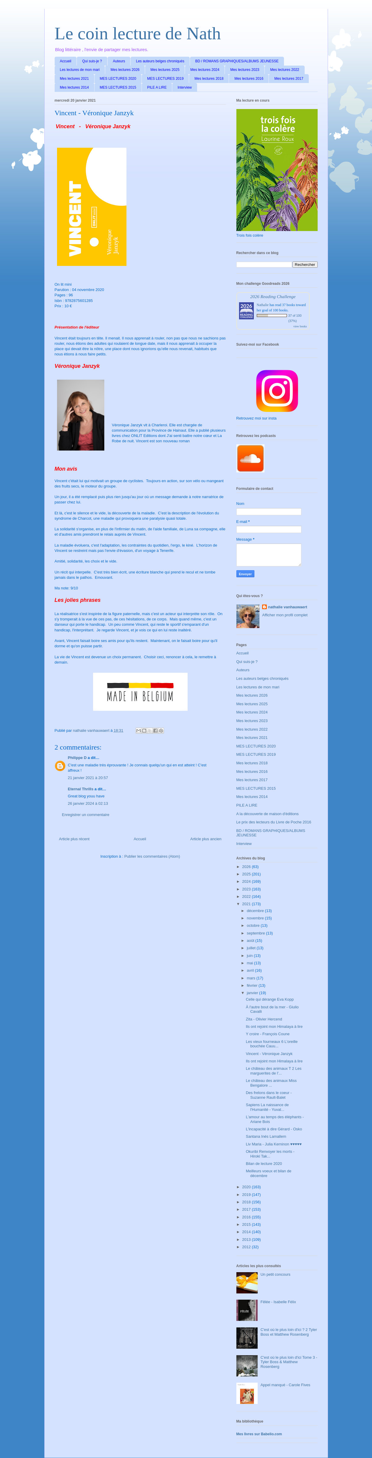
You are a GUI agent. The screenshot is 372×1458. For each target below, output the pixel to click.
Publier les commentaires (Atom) (152, 856)
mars (251, 978)
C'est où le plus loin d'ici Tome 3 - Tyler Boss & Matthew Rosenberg (289, 1362)
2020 (247, 1187)
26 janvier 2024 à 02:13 (88, 803)
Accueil (66, 61)
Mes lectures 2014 (74, 87)
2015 (247, 1224)
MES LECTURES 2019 (165, 79)
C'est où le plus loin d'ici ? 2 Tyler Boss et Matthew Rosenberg (289, 1332)
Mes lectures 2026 (125, 70)
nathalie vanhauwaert (287, 607)
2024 (247, 881)
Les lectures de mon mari (80, 70)
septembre (256, 933)
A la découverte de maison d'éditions (267, 814)
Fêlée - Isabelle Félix (278, 1302)
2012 (247, 1247)
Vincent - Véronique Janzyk (269, 1053)
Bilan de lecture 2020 (264, 1163)
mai (250, 963)
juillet (251, 948)
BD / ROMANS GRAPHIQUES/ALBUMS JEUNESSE (237, 61)
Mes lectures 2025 (164, 70)
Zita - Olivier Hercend (264, 1019)
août (251, 940)
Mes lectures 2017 (288, 79)
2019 (247, 1194)
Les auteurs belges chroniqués (160, 61)
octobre (254, 925)
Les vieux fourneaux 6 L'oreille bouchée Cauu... (272, 1044)
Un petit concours (275, 1274)
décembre (256, 910)
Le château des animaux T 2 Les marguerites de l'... (273, 1070)
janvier (253, 993)
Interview (185, 87)
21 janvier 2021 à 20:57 (88, 778)
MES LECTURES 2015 (118, 87)
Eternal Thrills (81, 789)
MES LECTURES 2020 (118, 79)
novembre (256, 918)
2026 (247, 866)
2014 (247, 1232)
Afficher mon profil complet (285, 615)
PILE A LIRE (157, 87)
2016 (247, 1217)
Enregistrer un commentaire (85, 814)
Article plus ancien (206, 839)
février (253, 985)
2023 (247, 889)
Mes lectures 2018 (208, 79)
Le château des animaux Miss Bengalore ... (271, 1083)
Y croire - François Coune (268, 1034)
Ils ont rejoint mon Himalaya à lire (274, 1026)
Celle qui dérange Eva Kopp (270, 999)
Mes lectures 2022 (284, 70)
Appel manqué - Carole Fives (285, 1385)
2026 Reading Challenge (273, 296)
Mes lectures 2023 (244, 70)
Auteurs (119, 61)
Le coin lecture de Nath (138, 33)
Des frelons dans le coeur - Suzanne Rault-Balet (269, 1095)
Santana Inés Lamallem (266, 1136)
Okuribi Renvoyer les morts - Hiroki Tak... (270, 1153)
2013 (247, 1239)
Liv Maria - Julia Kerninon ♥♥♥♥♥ (274, 1144)
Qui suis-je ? (92, 61)
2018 (247, 1202)
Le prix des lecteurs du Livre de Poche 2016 (273, 822)
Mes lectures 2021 (74, 79)
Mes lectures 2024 (204, 70)
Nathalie (263, 305)
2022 (247, 896)
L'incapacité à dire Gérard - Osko (274, 1129)
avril (251, 970)
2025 (247, 874)
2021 (247, 904)
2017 (247, 1209)
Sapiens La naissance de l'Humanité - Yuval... (267, 1107)
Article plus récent (74, 839)
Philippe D (77, 757)
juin (250, 955)
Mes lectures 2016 (248, 79)
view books (300, 326)
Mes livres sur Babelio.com (259, 1434)
